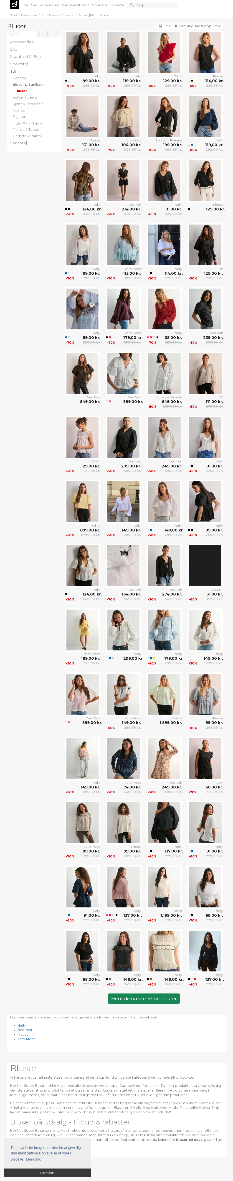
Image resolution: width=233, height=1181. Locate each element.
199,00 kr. (172, 145)
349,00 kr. (132, 792)
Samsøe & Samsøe (168, 397)
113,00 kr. (132, 273)
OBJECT (217, 589)
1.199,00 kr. (171, 915)
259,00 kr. (214, 278)
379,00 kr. (132, 278)
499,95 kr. (173, 149)
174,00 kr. (131, 787)
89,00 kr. (91, 273)
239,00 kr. (213, 337)
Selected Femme (169, 140)
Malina (95, 525)
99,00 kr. (91, 81)
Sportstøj (100, 5)
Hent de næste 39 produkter (144, 998)
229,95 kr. (214, 85)
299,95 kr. (132, 727)
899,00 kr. (90, 530)
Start (14, 15)
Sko (34, 5)
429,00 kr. (132, 214)
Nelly (96, 76)
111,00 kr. (214, 401)
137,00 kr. (173, 851)
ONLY (178, 76)
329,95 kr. (91, 149)
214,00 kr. (131, 209)
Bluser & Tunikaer (62, 15)
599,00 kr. (132, 471)
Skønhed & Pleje (76, 5)
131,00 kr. (91, 145)
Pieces (218, 76)
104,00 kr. (131, 145)
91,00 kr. (173, 209)
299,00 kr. (132, 85)
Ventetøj (117, 5)
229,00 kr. (173, 214)
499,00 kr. (173, 471)
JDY (220, 269)
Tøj (26, 5)
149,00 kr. (131, 530)
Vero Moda (133, 140)
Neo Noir (134, 204)
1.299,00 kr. (172, 406)
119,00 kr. (132, 81)
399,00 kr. (214, 342)
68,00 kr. (173, 337)
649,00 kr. (172, 401)
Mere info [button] (33, 1159)
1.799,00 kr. (90, 535)
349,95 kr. (132, 149)
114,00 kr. (214, 81)
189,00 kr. (90, 658)
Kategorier (29, 15)
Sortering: (198, 26)
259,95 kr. (173, 85)
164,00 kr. (131, 594)
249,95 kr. (214, 727)
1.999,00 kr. (172, 920)
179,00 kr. (132, 337)
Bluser (83, 15)
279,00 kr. (214, 406)
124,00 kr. (91, 209)
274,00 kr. (172, 594)
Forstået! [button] (47, 1173)
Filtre (165, 26)
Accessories (50, 5)
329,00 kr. (214, 209)
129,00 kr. (172, 81)
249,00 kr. (91, 85)
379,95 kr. (91, 663)
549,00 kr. (90, 401)
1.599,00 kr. (171, 722)
